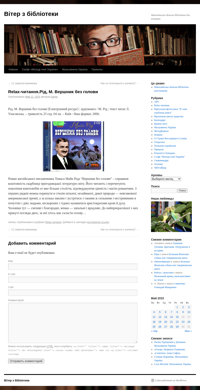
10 (189, 312)
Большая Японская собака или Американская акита (173, 265)
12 (160, 317)
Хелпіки (158, 164)
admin (54, 96)
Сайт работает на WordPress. (171, 380)
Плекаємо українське (165, 145)
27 (165, 326)
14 (171, 317)
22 (177, 321)
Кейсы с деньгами (163, 272)
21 (171, 321)
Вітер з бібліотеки (31, 13)
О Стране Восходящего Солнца (170, 138)
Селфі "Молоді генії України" (169, 156)
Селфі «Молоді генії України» (40, 69)
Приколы (97, 69)
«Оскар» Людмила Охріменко (169, 349)
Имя (10, 261)
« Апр (154, 331)
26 (160, 326)
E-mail (11, 274)
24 (189, 321)
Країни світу (160, 123)
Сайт (11, 287)
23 (183, 321)
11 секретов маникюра (22, 83)
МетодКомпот (161, 131)
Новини (13, 69)
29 (177, 326)
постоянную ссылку (98, 222)
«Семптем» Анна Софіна (167, 353)
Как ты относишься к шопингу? (120, 83)
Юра (156, 254)
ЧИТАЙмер (160, 167)
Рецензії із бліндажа (164, 153)
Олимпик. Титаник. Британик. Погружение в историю (172, 247)
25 (154, 326)
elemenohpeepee (162, 261)
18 (154, 321)
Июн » (188, 331)
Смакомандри (161, 160)
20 (165, 321)
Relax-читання (53, 222)
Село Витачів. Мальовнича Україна (172, 364)
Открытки (159, 142)
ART (156, 101)
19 (160, 321)
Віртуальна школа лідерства (168, 116)
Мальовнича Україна (75, 69)
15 (177, 317)
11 (154, 317)
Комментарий (16, 300)
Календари (160, 120)
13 (165, 317)
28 (171, 326)
